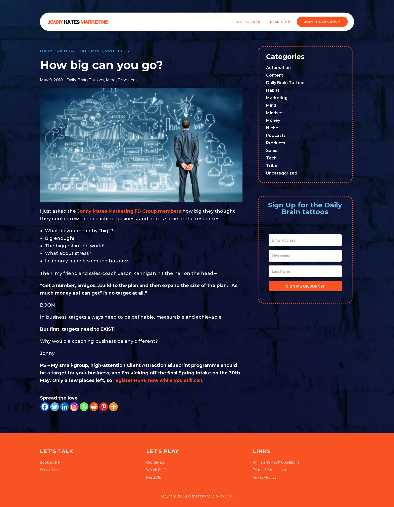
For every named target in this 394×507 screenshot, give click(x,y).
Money (273, 120)
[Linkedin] (64, 406)
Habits (273, 90)
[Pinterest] (103, 406)
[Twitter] (54, 406)
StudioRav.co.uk (220, 496)
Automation (278, 67)
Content (274, 75)
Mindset (274, 112)
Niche (272, 128)
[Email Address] (305, 240)
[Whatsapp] (84, 406)
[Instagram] (74, 406)
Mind (97, 50)
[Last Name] (305, 271)
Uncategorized (281, 173)
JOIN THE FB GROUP (322, 22)
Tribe (271, 165)
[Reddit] (93, 406)
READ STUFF (281, 22)
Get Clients (248, 22)
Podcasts (276, 135)
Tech (271, 158)
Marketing (276, 97)
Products (117, 50)
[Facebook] (44, 406)
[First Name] (305, 256)
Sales (271, 150)
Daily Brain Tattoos (64, 50)
